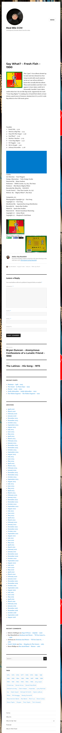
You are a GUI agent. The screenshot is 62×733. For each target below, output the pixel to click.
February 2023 (11, 489)
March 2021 (11, 541)
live (34, 677)
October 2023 (11, 471)
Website (9, 320)
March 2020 (11, 568)
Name (8, 305)
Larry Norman (27, 677)
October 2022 (11, 498)
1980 (36, 664)
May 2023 (10, 482)
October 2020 (11, 552)
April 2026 (10, 403)
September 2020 (12, 554)
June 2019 (10, 588)
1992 (17, 671)
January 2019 (11, 599)
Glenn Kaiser (10, 677)
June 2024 (10, 452)
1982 (8, 667)
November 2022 (12, 495)
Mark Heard (40, 677)
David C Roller (12, 633)
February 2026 (11, 407)
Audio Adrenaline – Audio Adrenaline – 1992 (19, 385)
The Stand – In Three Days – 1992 (17, 380)
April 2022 (10, 511)
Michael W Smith (12, 681)
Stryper (27, 688)
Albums (26, 261)
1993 (22, 671)
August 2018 (11, 611)
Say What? (35, 261)
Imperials (18, 677)
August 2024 (11, 448)
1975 (13, 664)
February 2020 (11, 570)
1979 (32, 664)
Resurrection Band (23, 684)
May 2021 (10, 536)
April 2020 (10, 566)
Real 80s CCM (13, 28)
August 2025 (11, 421)
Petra (29, 681)
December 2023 (12, 466)
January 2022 (11, 518)
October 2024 (11, 443)
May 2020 (10, 563)
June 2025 (10, 425)
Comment (9, 280)
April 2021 (10, 538)
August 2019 (11, 584)
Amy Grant (38, 671)
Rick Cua (40, 684)
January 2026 (11, 409)
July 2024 (10, 450)
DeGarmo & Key (40, 674)
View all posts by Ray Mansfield (21, 254)
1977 (22, 664)
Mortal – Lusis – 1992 (13, 383)
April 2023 (10, 484)
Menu (53, 20)
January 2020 (11, 572)
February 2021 (11, 543)
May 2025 (10, 428)
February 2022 (11, 516)
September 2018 (12, 608)
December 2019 (12, 575)
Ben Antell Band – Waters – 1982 (25, 635)
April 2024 (10, 457)
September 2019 (12, 581)
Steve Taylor (19, 688)
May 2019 (10, 590)
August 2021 (11, 529)
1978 (27, 664)
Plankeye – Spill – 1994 (14, 378)
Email (8, 313)
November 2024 (12, 441)
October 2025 (11, 416)
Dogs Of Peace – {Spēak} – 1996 (28, 626)
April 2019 (10, 593)
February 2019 (11, 597)
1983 (13, 667)
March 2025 (11, 432)
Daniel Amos (18, 674)
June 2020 (10, 561)
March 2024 (11, 459)
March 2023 (11, 486)
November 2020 (12, 550)
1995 (32, 671)
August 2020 (11, 556)
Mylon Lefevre (22, 681)
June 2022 (10, 507)
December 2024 (12, 439)
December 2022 (12, 493)
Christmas (10, 674)
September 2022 (12, 500)
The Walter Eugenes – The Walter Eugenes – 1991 (21, 387)
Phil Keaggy (36, 681)
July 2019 (10, 586)
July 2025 (10, 423)
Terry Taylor (34, 688)
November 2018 (12, 604)
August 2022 (11, 502)
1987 (32, 667)
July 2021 (10, 532)
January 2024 (11, 464)
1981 (41, 664)
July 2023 (10, 477)
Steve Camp (10, 688)
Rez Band (33, 684)
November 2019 (12, 577)
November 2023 (12, 468)
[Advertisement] (31, 50)
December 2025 (12, 412)
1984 (17, 667)
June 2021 (10, 534)
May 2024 (10, 455)
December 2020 (12, 547)
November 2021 (12, 523)
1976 (17, 664)
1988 (36, 667)
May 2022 (10, 509)
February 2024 (11, 461)
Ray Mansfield (11, 261)
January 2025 (11, 437)
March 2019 (11, 595)
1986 (27, 667)
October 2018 (11, 606)
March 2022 (11, 513)
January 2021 (11, 545)
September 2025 (12, 418)
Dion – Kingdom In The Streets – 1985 (28, 633)
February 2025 (11, 434)
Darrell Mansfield (28, 674)
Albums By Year (10, 710)
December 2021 (12, 520)
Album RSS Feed (11, 718)
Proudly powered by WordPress (20, 728)
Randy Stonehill (11, 684)
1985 (22, 667)
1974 (8, 664)
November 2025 (12, 414)
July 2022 (10, 504)
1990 (31, 261)
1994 (27, 671)
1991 (13, 671)
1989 (41, 667)
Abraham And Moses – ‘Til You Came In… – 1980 (30, 629)
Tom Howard (10, 691)
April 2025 (10, 430)
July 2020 (10, 559)
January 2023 (11, 491)
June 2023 (10, 480)
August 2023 (11, 475)
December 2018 (12, 602)
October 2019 (11, 579)
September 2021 (12, 527)
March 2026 (11, 405)
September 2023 (12, 473)
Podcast (8, 714)
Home (8, 702)
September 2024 (12, 446)
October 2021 (11, 525)
